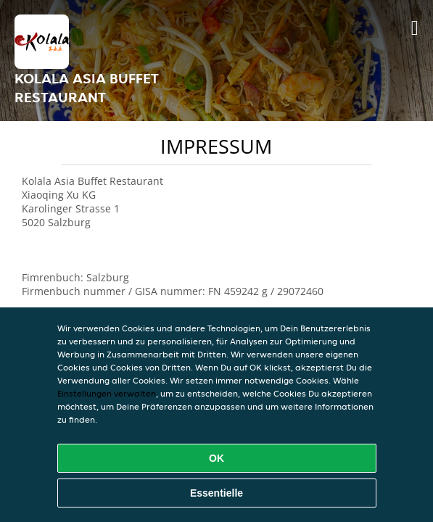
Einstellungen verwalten (106, 393)
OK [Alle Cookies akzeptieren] (216, 458)
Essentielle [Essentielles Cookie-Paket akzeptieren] (216, 493)
